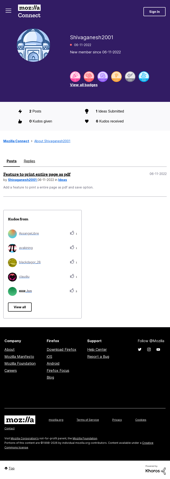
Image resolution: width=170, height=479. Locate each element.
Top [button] (12, 468)
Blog (50, 377)
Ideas (62, 180)
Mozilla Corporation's (25, 438)
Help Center (97, 349)
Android (53, 363)
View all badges (84, 85)
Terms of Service (88, 419)
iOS (49, 356)
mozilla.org (56, 419)
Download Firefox (61, 349)
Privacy (117, 419)
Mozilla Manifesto (19, 356)
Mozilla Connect (29, 11)
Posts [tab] (12, 161)
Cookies (140, 419)
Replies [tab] (29, 161)
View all (20, 307)
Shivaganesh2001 (22, 180)
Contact (9, 428)
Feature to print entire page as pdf (36, 174)
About (9, 349)
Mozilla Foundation (20, 363)
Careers (10, 370)
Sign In (154, 12)
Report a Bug (98, 356)
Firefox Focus (58, 370)
